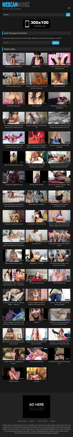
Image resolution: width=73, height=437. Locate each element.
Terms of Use (22, 421)
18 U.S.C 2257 (42, 421)
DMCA (32, 421)
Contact (52, 421)
